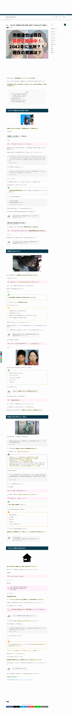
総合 (7, 27)
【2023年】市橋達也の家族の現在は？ (18, 101)
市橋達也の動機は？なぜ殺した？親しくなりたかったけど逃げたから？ (20, 679)
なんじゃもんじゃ (11, 17)
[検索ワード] (58, 25)
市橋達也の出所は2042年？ (16, 98)
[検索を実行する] (65, 25)
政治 (52, 46)
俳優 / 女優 (53, 44)
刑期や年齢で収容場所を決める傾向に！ (19, 96)
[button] (9, 707)
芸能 (52, 50)
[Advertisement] (30, 7)
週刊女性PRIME (14, 174)
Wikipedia (13, 444)
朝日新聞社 (27, 125)
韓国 (52, 52)
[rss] (64, 14)
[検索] (65, 14)
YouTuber (53, 33)
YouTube (27, 272)
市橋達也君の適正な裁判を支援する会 (17, 204)
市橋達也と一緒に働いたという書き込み (19, 95)
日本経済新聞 (14, 479)
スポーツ (53, 42)
